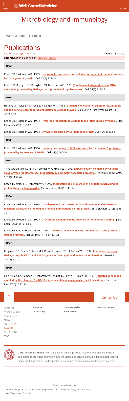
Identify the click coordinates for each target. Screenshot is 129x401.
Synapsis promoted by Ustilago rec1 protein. (68, 131)
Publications (71, 311)
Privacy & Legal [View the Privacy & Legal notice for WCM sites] (13, 389)
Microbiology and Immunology (65, 19)
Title (15, 53)
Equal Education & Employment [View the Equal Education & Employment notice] (39, 389)
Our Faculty (39, 311)
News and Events (105, 307)
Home (7, 35)
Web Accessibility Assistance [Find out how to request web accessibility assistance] (19, 393)
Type (21, 53)
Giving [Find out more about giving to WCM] (73, 389)
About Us (37, 307)
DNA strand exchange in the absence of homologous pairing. (78, 219)
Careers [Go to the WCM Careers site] (62, 389)
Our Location (9, 297)
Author (8, 53)
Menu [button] (6, 8)
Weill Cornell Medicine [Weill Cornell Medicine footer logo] (64, 373)
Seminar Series (72, 307)
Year (29, 53)
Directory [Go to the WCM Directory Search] (85, 389)
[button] (123, 6)
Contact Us (109, 297)
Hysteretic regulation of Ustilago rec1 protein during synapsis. (79, 120)
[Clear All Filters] (46, 57)
